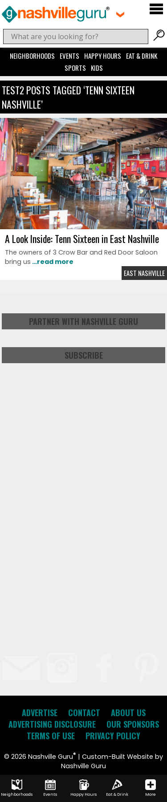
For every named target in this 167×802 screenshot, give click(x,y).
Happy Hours (102, 56)
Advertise (39, 712)
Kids (97, 68)
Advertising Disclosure (52, 724)
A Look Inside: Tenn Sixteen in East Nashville (82, 238)
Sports (75, 68)
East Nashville (144, 273)
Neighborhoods (32, 56)
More (150, 788)
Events (69, 56)
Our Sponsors (132, 724)
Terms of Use (51, 735)
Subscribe (84, 355)
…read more (52, 261)
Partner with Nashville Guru (83, 321)
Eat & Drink (141, 56)
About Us (128, 712)
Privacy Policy (113, 735)
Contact (84, 712)
